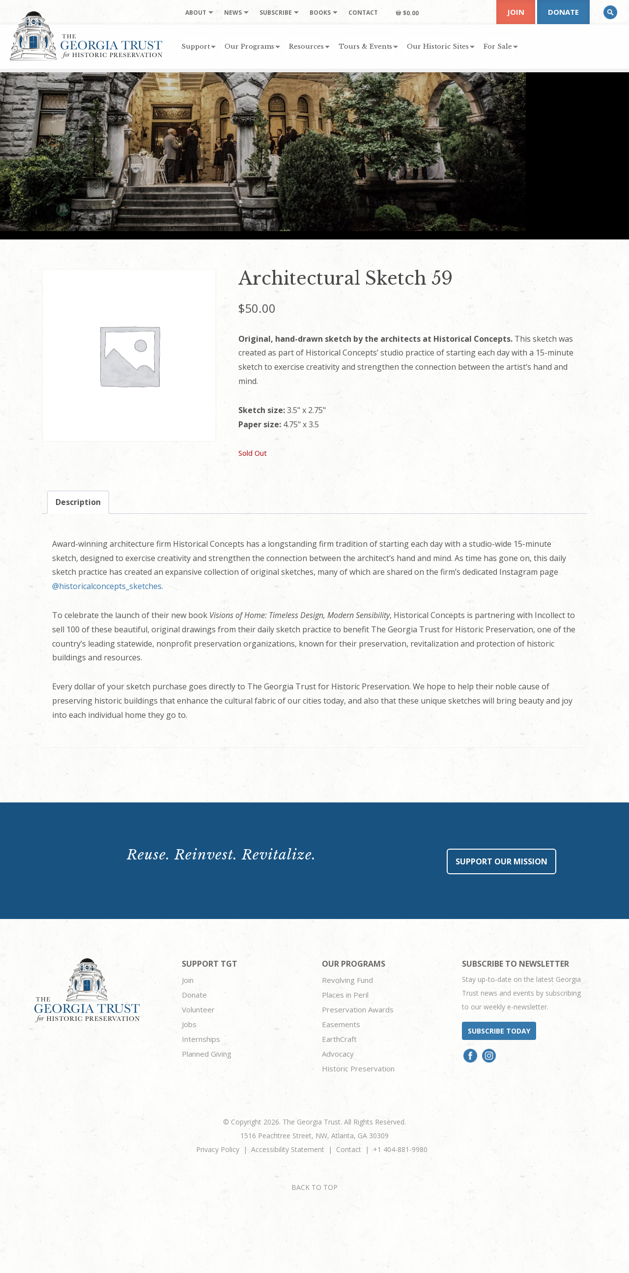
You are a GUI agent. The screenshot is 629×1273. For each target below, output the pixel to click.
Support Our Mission (501, 861)
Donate (563, 12)
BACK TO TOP (314, 1187)
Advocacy (338, 1054)
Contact (348, 1149)
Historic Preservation (358, 1068)
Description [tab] (78, 502)
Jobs (189, 1024)
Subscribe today (499, 1031)
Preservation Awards (358, 1009)
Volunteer (198, 1009)
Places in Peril (345, 995)
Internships (201, 1039)
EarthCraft (339, 1039)
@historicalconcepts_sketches (107, 586)
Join (515, 12)
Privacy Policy (217, 1149)
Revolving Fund (347, 980)
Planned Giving (206, 1054)
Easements (341, 1024)
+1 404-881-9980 (400, 1149)
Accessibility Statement (287, 1149)
